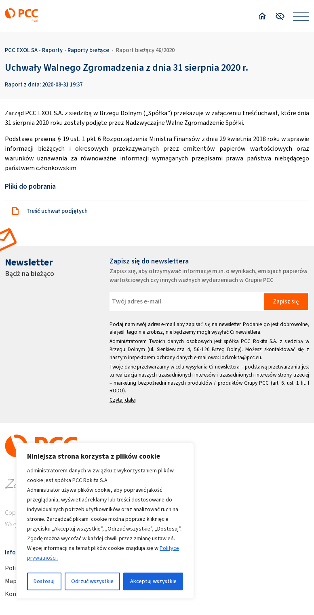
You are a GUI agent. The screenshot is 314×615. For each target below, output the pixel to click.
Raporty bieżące (88, 50)
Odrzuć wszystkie (92, 581)
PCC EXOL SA (21, 50)
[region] (105, 521)
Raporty (52, 50)
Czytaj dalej (123, 399)
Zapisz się (286, 301)
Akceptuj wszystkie (153, 581)
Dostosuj (44, 581)
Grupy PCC (256, 382)
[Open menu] (301, 16)
